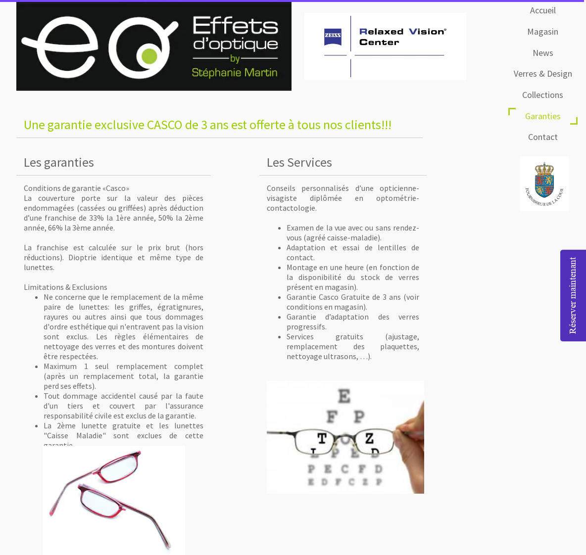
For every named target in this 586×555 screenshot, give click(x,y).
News (543, 52)
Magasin (542, 31)
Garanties (543, 116)
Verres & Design (543, 73)
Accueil (543, 10)
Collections (542, 94)
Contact (543, 136)
